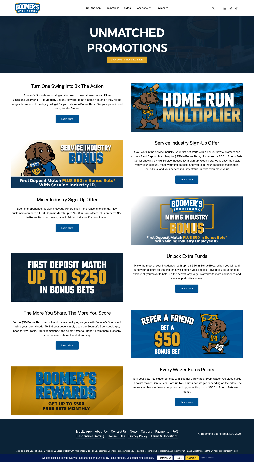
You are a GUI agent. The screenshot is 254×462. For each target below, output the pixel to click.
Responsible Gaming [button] (90, 436)
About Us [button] (101, 431)
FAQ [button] (175, 431)
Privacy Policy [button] (137, 436)
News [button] (134, 431)
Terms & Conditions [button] (164, 436)
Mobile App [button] (84, 431)
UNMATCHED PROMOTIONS (127, 39)
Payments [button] (162, 431)
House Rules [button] (116, 436)
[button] (127, 60)
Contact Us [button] (119, 431)
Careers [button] (146, 431)
